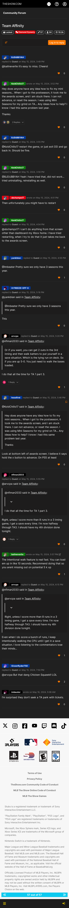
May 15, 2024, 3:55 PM (33, 142)
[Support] (57, 3)
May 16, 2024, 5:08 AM (44, 692)
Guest (15, 61)
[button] (4, 903)
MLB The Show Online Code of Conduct (34, 790)
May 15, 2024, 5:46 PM (54, 397)
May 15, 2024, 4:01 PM (47, 197)
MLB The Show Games (34, 796)
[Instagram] (14, 726)
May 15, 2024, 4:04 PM (33, 224)
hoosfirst (15, 397)
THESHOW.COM (11, 3)
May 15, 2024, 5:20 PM (52, 336)
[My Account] (65, 3)
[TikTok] (63, 726)
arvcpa (14, 336)
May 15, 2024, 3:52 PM (47, 83)
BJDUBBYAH (17, 57)
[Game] (49, 3)
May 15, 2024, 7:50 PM (33, 670)
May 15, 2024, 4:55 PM (54, 258)
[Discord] (54, 726)
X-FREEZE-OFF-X (20, 288)
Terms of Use (35, 773)
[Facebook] (24, 726)
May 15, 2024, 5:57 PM (47, 554)
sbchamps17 (17, 197)
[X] (5, 726)
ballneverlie (17, 554)
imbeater (15, 692)
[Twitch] (44, 726)
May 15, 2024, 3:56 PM (33, 172)
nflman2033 (17, 474)
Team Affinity (32, 297)
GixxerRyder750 (19, 666)
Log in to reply (56, 42)
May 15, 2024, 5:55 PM (33, 479)
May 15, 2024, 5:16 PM (33, 292)
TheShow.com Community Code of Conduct (34, 784)
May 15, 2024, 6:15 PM (52, 584)
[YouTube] (34, 726)
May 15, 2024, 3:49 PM (33, 61)
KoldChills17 (17, 83)
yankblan (16, 258)
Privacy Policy (34, 778)
